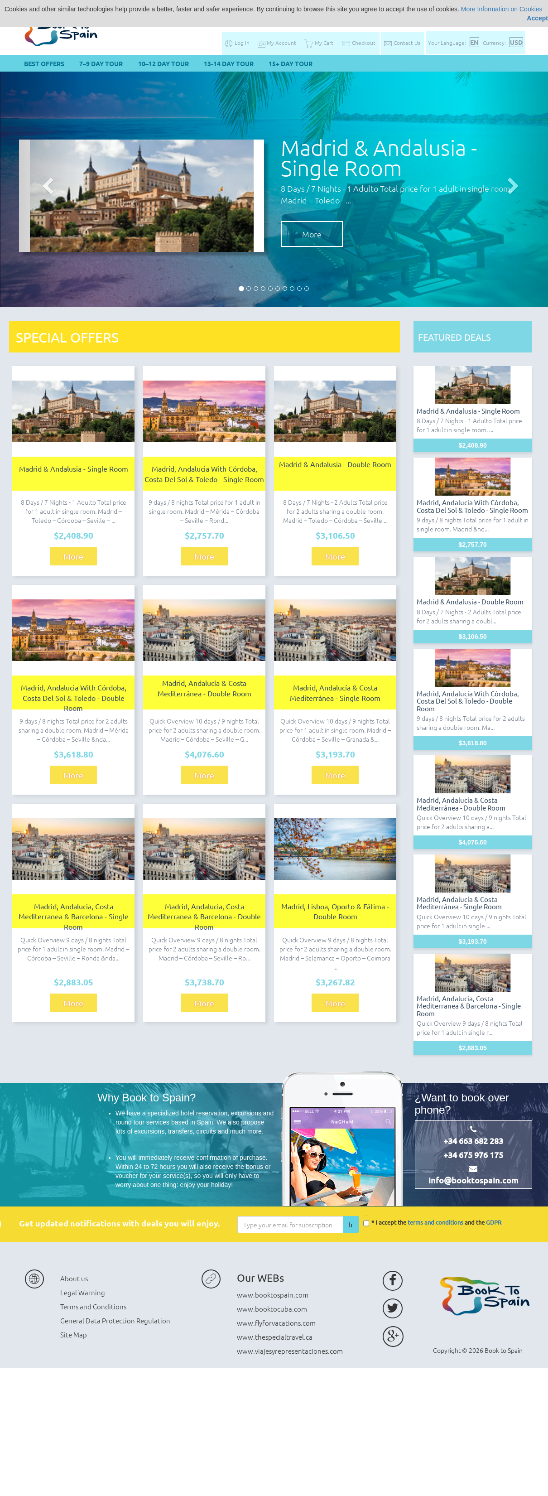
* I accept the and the (432, 1223)
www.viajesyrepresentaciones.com (290, 1351)
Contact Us (401, 42)
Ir (351, 1224)
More (312, 234)
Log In (237, 42)
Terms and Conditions (93, 1306)
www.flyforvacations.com (276, 1322)
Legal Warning (82, 1292)
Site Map (73, 1334)
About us (74, 1278)
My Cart (318, 42)
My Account (277, 42)
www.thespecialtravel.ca (274, 1337)
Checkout (358, 42)
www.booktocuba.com (272, 1308)
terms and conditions (435, 1222)
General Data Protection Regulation (115, 1320)
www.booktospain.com (272, 1294)
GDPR (493, 1222)
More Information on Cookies (502, 9)
